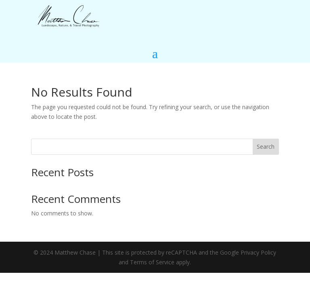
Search (265, 146)
